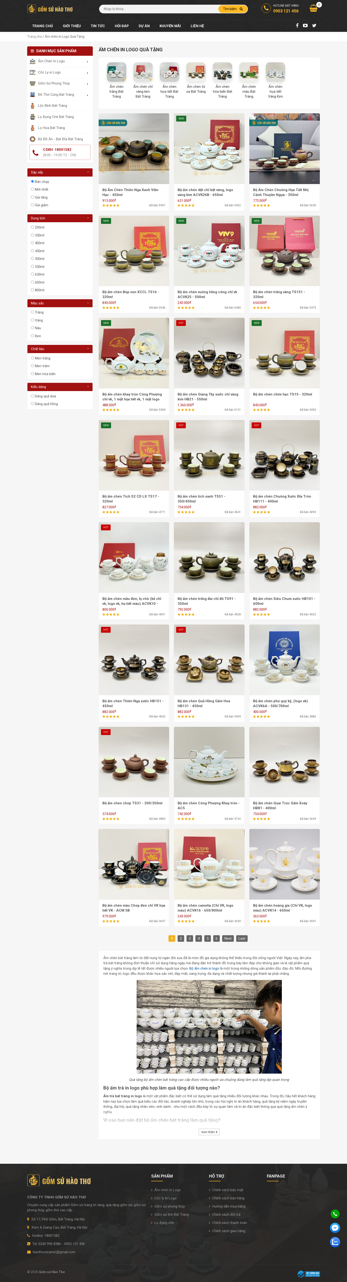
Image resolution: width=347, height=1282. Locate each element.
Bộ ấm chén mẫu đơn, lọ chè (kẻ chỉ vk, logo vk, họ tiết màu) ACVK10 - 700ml (131, 604)
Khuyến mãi (170, 26)
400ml (39, 243)
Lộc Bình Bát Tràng (52, 105)
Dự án (144, 26)
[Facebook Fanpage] (297, 26)
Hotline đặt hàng (280, 9)
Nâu (38, 328)
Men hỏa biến (45, 374)
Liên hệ (197, 26)
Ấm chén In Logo (166, 1190)
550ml (39, 267)
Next (227, 938)
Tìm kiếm (233, 9)
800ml (39, 290)
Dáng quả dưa (45, 396)
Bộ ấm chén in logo (204, 968)
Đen (38, 336)
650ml (39, 274)
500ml (39, 259)
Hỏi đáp (122, 26)
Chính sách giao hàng (227, 1231)
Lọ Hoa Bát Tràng (51, 128)
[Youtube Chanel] (305, 26)
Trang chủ (42, 26)
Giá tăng (41, 197)
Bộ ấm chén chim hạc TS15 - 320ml (282, 394)
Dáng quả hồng (46, 404)
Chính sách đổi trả (224, 1214)
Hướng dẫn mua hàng (227, 1206)
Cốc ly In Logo (164, 1198)
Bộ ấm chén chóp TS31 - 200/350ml (132, 803)
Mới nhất (41, 189)
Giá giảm (41, 205)
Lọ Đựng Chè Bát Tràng (56, 117)
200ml (39, 227)
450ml (39, 251)
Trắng (39, 312)
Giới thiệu (72, 26)
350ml (39, 235)
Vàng (39, 320)
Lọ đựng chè (162, 1223)
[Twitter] (314, 26)
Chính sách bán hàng (226, 1198)
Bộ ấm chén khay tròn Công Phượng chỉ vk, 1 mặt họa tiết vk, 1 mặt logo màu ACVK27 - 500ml (132, 399)
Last (242, 938)
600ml (39, 282)
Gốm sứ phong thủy (168, 1206)
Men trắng (42, 358)
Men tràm (42, 366)
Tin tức (98, 26)
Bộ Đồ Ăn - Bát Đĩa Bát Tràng (60, 139)
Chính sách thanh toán (228, 1223)
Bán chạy (42, 182)
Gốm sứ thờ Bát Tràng (170, 1214)
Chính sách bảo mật (226, 1190)
